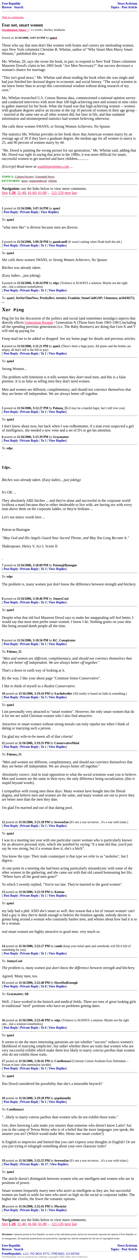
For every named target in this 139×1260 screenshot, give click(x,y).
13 (3, 892)
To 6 (43, 1027)
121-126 (57, 193)
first (5, 193)
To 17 (44, 1164)
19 (3, 1160)
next (67, 193)
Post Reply (11, 212)
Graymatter (61, 437)
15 (3, 982)
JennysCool (60, 598)
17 (3, 1061)
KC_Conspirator (64, 640)
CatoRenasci (63, 1061)
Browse (7, 7)
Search (18, 7)
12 (3, 822)
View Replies (49, 212)
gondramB (60, 242)
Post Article (129, 7)
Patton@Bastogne (65, 565)
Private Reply (29, 212)
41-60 (32, 193)
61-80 (42, 193)
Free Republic (11, 3)
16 (3, 1020)
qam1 (56, 208)
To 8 (43, 986)
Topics (115, 7)
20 (3, 1206)
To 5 (43, 697)
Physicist (60, 1206)
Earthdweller (63, 693)
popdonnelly (63, 1098)
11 (3, 743)
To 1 (43, 245)
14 (3, 946)
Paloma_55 (60, 408)
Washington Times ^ (15, 30)
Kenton (59, 892)
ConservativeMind (66, 743)
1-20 (12, 193)
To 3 (43, 569)
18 (3, 1098)
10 (3, 693)
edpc (56, 283)
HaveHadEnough (66, 982)
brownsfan (62, 822)
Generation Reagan (39, 322)
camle (58, 946)
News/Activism (127, 3)
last (74, 193)
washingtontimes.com (53, 166)
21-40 (21, 193)
